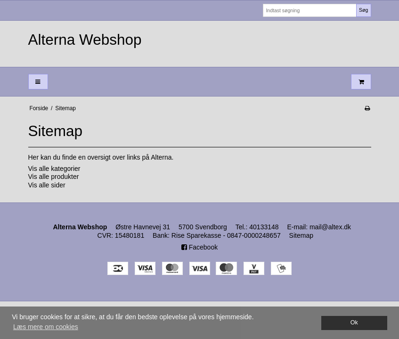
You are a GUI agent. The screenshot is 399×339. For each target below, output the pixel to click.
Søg (363, 10)
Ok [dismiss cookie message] (354, 322)
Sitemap (301, 235)
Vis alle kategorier (54, 168)
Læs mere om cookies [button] (45, 327)
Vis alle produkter (53, 176)
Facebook (199, 247)
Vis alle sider (46, 185)
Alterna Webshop (85, 39)
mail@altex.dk (330, 227)
